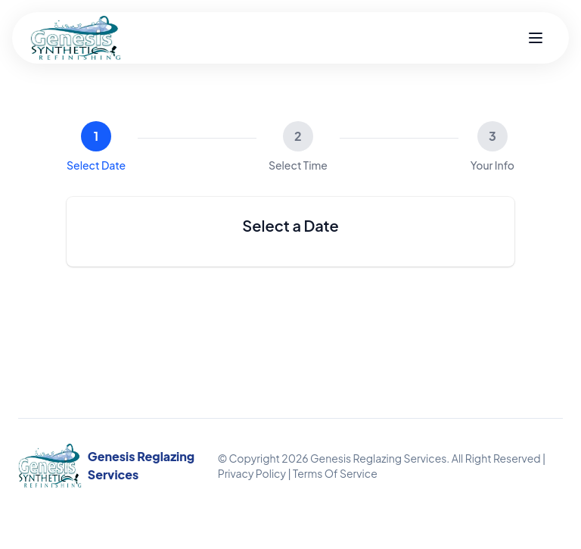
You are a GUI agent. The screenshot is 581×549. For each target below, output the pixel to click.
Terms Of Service (335, 473)
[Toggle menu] (535, 38)
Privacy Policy (252, 473)
